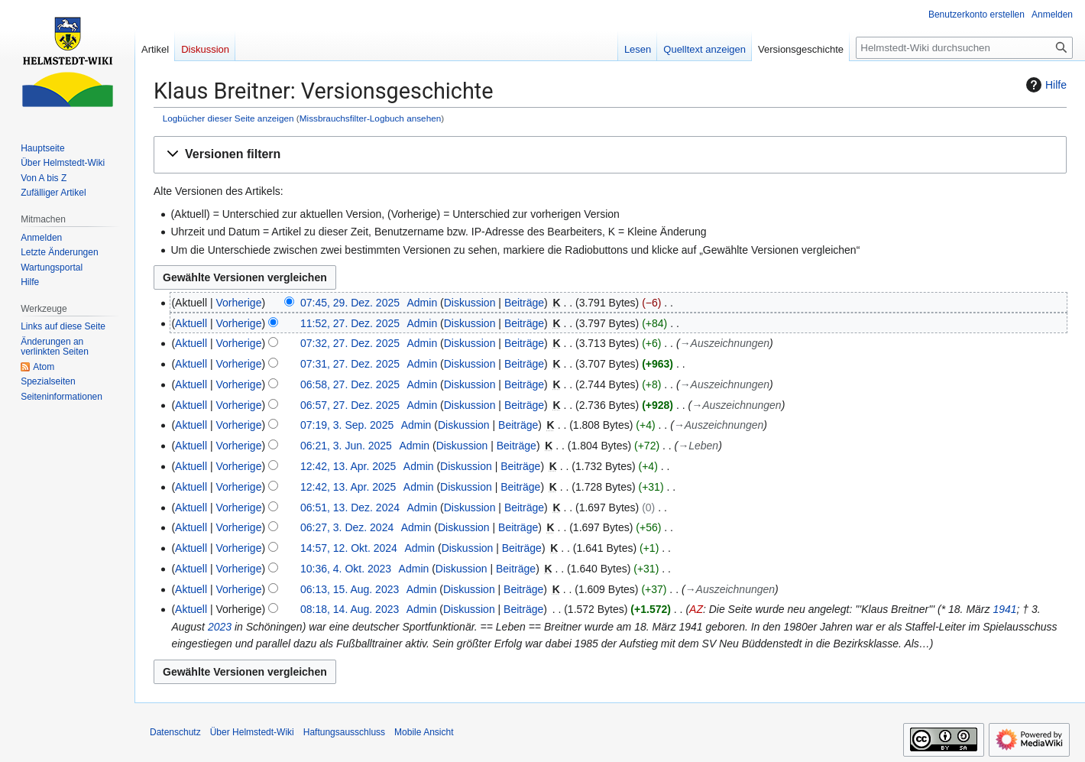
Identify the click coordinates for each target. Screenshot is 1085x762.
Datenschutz (175, 732)
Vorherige (239, 303)
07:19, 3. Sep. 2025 (347, 425)
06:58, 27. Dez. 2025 (350, 384)
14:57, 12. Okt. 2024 (348, 548)
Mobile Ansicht (423, 732)
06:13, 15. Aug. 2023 (349, 589)
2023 (220, 627)
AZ (696, 609)
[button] (610, 155)
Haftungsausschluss (344, 732)
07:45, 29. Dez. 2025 (350, 303)
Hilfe (1044, 84)
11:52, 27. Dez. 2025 (350, 323)
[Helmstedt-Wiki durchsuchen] (964, 48)
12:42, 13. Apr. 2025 (348, 466)
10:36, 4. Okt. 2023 (345, 569)
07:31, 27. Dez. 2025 (350, 364)
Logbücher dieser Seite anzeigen (228, 118)
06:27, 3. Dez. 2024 (347, 527)
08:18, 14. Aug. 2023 (349, 609)
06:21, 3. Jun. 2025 (346, 445)
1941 (1004, 609)
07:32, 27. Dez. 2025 (350, 343)
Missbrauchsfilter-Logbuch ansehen (371, 118)
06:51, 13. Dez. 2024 (350, 507)
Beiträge (524, 303)
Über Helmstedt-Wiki (252, 732)
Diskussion (470, 303)
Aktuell (191, 323)
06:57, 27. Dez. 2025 (350, 405)
